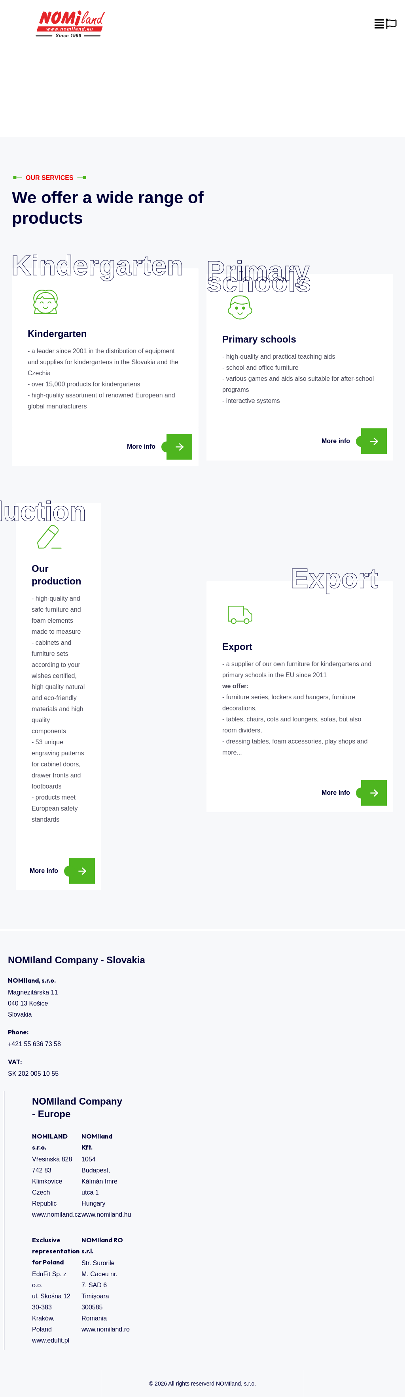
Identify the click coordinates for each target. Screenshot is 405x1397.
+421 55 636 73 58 (34, 1044)
